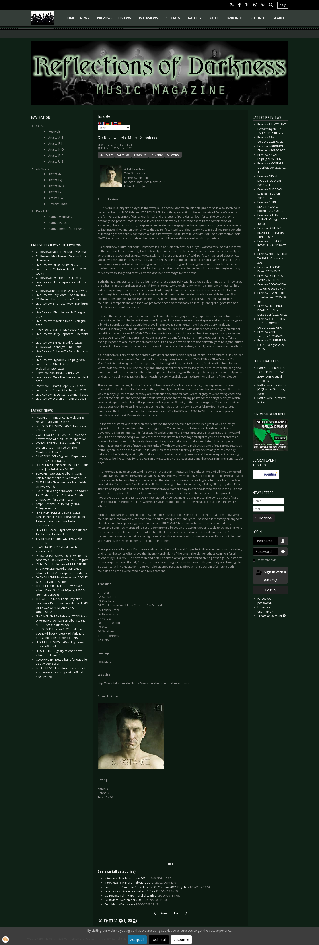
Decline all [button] (159, 939)
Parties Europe (58, 222)
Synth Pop (123, 154)
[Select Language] (114, 127)
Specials (175, 19)
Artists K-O (56, 149)
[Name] (268, 501)
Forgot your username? (265, 609)
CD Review (106, 154)
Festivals (54, 131)
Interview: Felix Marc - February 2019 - (141, 883)
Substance (173, 154)
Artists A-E (55, 137)
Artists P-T (55, 155)
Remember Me (267, 560)
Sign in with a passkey (270, 575)
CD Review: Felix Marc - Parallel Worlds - (143, 896)
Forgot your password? (265, 600)
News (86, 19)
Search (279, 18)
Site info (260, 19)
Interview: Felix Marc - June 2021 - (138, 878)
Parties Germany (60, 216)
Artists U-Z (56, 161)
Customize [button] (181, 939)
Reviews (126, 19)
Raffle (214, 18)
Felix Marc (156, 154)
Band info (236, 19)
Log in (270, 590)
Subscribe (263, 518)
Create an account (271, 616)
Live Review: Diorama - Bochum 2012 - (141, 891)
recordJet (140, 154)
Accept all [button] (137, 939)
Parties (43, 211)
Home (70, 18)
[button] (100, 921)
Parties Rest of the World (66, 228)
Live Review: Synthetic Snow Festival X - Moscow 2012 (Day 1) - (157, 887)
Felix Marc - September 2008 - (136, 900)
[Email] (268, 509)
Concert (44, 126)
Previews (104, 18)
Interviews (150, 19)
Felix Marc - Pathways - (131, 904)
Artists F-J (55, 143)
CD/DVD (42, 168)
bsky (283, 5)
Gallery (196, 19)
